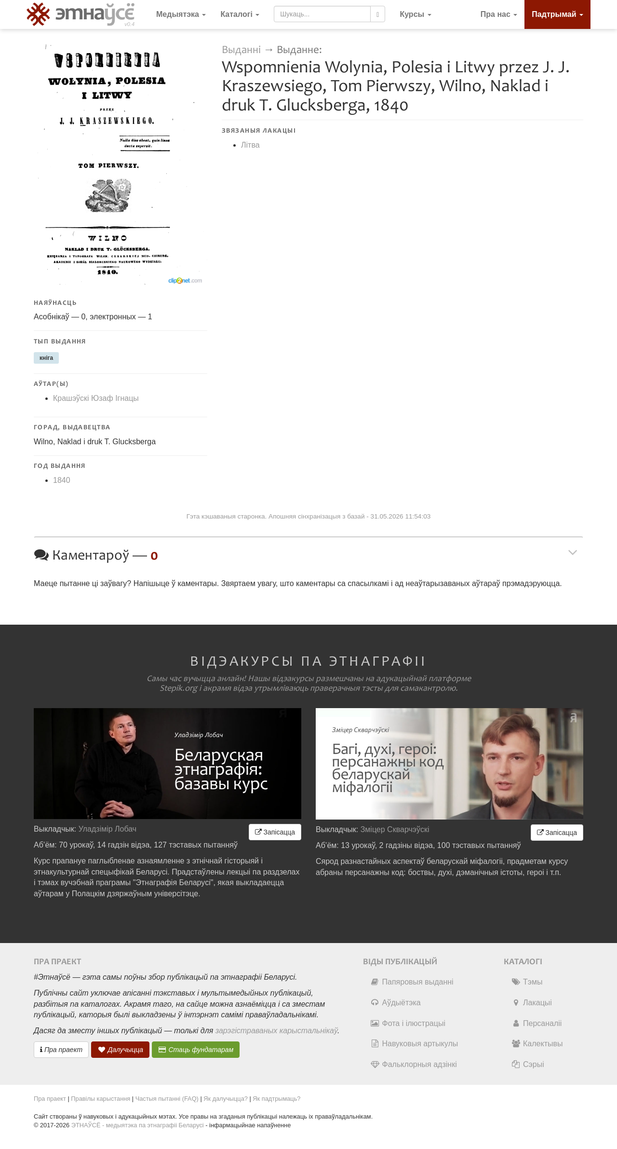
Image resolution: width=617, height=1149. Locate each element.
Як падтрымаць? (276, 1098)
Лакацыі (531, 1003)
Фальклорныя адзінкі (413, 1064)
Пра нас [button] (499, 14)
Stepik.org (178, 688)
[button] (415, 14)
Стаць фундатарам (196, 1049)
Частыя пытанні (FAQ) (167, 1098)
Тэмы (526, 982)
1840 (61, 480)
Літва (250, 145)
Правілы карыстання (100, 1098)
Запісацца (275, 832)
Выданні (242, 50)
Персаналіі (536, 1023)
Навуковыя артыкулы (414, 1044)
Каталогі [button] (239, 14)
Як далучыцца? (225, 1098)
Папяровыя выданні (412, 982)
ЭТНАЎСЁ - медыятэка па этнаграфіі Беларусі (137, 1125)
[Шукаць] (377, 14)
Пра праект (61, 1049)
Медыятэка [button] (181, 14)
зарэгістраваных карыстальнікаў (276, 1030)
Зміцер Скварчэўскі (395, 829)
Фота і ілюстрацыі (407, 1023)
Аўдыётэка (395, 1003)
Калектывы (537, 1044)
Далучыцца (120, 1049)
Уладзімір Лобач (108, 829)
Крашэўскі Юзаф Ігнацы (96, 398)
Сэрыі (527, 1064)
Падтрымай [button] (557, 14)
